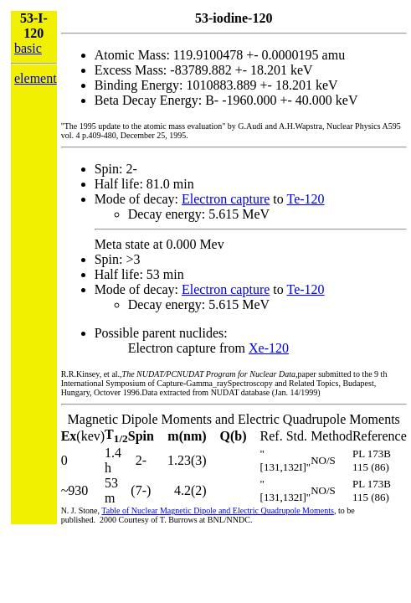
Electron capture (226, 199)
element (35, 78)
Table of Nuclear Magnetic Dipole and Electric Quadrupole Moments (217, 510)
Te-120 (305, 199)
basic (28, 48)
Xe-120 (269, 348)
